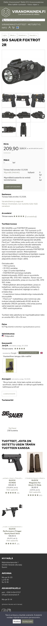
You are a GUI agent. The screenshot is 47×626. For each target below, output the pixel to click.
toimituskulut (7, 153)
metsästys (34, 24)
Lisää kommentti (9, 394)
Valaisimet (22, 35)
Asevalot (33, 35)
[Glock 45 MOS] (12, 475)
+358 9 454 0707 (13, 592)
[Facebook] (4, 611)
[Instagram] (9, 611)
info (4, 27)
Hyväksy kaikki (27, 621)
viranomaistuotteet (14, 24)
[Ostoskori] (13, 27)
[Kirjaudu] (9, 27)
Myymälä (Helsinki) (12, 172)
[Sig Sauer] (12, 419)
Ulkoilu (13, 35)
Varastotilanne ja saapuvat (12, 201)
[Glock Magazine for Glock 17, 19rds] (34, 475)
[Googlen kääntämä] (9, 353)
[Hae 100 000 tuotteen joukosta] (23, 20)
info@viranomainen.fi (10, 595)
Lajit (5, 35)
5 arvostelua (31, 216)
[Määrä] (8, 162)
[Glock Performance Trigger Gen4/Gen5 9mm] (12, 523)
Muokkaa (17, 621)
